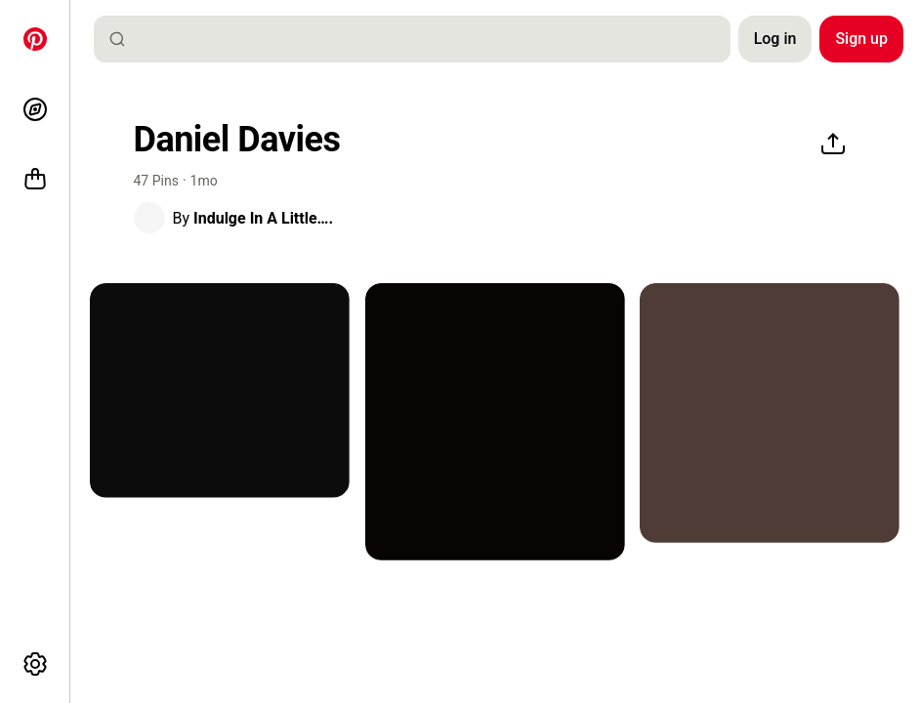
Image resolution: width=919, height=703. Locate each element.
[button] (149, 217)
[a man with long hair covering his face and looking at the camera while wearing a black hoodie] (220, 390)
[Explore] (35, 109)
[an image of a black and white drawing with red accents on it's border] (495, 421)
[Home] (35, 39)
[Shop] (35, 179)
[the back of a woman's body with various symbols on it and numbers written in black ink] (769, 413)
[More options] (35, 664)
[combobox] (420, 39)
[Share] (833, 144)
